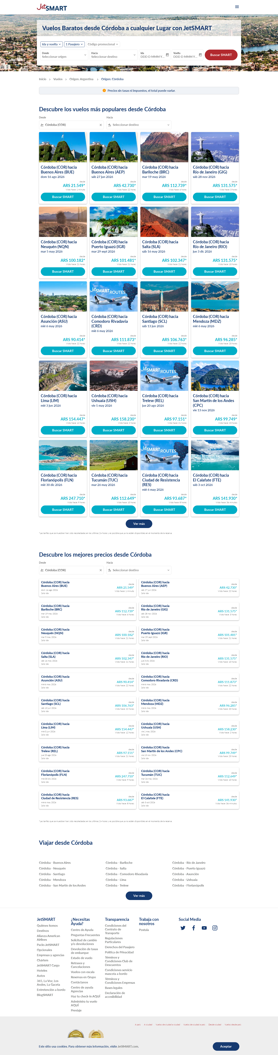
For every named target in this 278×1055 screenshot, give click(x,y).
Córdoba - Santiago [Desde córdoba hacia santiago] (52, 874)
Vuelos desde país (233, 1024)
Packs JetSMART (48, 945)
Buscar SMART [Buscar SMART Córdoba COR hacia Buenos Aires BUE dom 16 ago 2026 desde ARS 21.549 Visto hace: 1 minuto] (63, 197)
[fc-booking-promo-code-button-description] (101, 44)
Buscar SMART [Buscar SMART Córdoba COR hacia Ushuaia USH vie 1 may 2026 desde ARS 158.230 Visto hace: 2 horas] (113, 430)
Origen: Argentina (82, 79)
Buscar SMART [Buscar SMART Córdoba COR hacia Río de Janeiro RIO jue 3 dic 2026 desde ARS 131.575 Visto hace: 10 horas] (215, 271)
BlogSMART (45, 995)
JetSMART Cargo (48, 965)
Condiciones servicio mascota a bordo (118, 972)
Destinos (43, 931)
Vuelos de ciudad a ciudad (168, 1024)
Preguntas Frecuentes (85, 935)
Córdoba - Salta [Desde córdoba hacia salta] (116, 868)
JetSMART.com (128, 1046)
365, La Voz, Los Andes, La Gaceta (48, 982)
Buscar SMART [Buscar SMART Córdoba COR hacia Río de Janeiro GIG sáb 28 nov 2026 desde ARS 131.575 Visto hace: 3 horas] (215, 197)
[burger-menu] (236, 7)
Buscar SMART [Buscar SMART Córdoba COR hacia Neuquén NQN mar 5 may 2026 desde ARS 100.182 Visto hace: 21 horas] (63, 271)
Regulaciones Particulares (114, 940)
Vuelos (57, 79)
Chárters (42, 960)
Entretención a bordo (51, 990)
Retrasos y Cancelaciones (80, 965)
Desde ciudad (214, 1024)
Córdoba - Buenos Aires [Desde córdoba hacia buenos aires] (55, 862)
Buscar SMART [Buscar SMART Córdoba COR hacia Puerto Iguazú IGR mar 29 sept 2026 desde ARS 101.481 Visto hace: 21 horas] (113, 271)
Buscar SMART (221, 55)
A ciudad (148, 1024)
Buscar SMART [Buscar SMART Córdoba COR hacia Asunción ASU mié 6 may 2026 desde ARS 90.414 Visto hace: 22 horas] (63, 351)
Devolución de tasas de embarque (84, 951)
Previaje (76, 1010)
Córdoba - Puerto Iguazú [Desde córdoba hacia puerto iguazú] (188, 868)
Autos (41, 976)
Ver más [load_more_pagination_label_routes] (139, 896)
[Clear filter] (101, 125)
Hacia (94, 53)
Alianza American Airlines (48, 937)
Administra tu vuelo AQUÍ (84, 1003)
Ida (142, 53)
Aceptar (226, 1046)
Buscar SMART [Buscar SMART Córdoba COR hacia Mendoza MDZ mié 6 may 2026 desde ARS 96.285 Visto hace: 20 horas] (215, 351)
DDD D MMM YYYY (153, 56)
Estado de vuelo (81, 958)
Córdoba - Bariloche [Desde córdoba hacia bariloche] (119, 862)
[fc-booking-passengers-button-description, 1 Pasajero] (73, 44)
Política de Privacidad (119, 952)
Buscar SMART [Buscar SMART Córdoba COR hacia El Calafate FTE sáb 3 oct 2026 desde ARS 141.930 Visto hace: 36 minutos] (215, 510)
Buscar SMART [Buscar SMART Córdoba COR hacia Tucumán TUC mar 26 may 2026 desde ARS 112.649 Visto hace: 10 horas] (113, 510)
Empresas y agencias (50, 955)
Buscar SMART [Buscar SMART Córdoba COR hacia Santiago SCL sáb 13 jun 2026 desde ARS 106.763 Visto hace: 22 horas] (164, 351)
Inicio (42, 79)
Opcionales (44, 950)
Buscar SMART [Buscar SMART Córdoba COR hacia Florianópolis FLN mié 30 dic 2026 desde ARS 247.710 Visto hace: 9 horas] (63, 510)
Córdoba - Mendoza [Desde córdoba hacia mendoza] (52, 880)
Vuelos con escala (82, 972)
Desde (45, 53)
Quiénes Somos (47, 925)
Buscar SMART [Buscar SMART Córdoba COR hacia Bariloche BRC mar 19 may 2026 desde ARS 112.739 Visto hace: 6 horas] (164, 197)
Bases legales (113, 988)
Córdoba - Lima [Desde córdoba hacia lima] (116, 880)
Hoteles (42, 970)
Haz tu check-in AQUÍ (85, 996)
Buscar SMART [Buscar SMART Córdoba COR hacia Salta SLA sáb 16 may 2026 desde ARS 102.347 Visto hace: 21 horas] (164, 271)
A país (138, 1024)
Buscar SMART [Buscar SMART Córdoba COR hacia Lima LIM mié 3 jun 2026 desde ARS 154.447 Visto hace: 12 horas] (63, 430)
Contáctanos (79, 982)
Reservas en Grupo (83, 977)
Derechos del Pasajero (120, 947)
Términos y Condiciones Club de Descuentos (118, 961)
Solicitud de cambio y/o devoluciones (84, 942)
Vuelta (176, 53)
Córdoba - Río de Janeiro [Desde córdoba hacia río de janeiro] (188, 862)
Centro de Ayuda (82, 930)
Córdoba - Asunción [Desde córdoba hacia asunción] (185, 874)
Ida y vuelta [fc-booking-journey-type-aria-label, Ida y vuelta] (50, 44)
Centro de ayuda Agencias (82, 989)
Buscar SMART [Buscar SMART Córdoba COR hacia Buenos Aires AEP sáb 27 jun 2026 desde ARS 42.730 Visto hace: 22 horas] (113, 197)
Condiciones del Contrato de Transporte (115, 929)
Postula (144, 930)
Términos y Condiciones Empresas (120, 980)
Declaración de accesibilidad (115, 994)
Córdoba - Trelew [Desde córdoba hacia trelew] (117, 885)
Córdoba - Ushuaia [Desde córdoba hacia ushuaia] (185, 880)
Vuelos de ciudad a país (194, 1024)
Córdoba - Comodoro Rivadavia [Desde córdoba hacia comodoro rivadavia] (127, 874)
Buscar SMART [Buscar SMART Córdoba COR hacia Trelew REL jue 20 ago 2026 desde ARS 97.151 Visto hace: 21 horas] (164, 430)
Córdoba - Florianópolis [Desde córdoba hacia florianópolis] (188, 885)
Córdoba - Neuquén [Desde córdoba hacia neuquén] (52, 868)
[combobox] (62, 56)
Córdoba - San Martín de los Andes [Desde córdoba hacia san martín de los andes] (62, 885)
